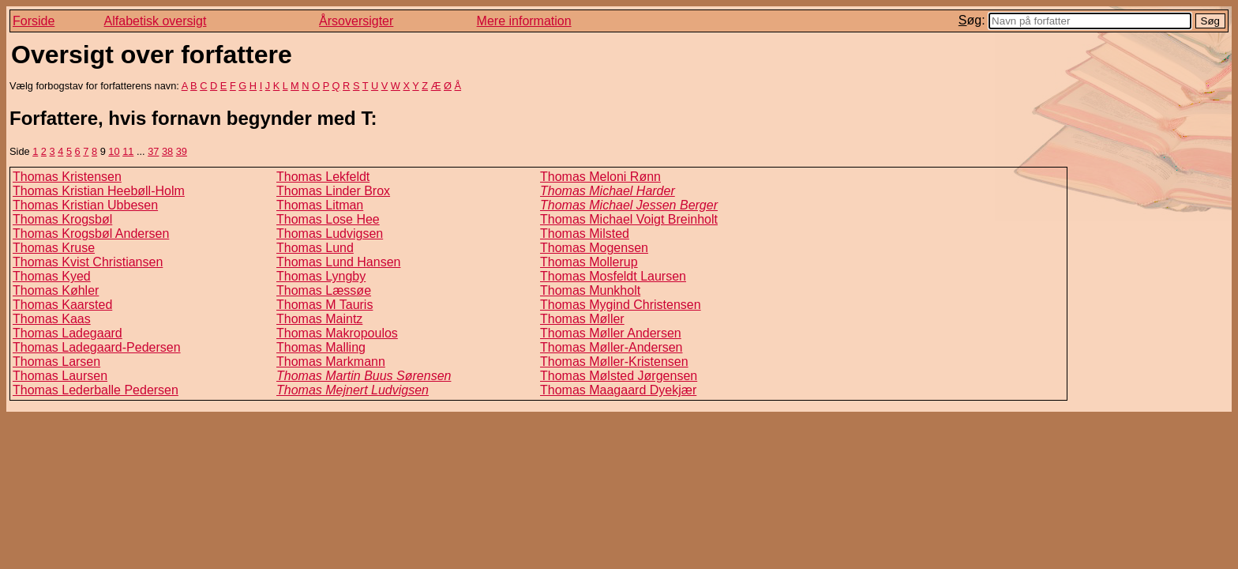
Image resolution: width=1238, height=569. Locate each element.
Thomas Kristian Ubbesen (85, 205)
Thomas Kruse (54, 247)
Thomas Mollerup (589, 262)
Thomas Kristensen (67, 176)
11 (127, 151)
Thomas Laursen (60, 375)
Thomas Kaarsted (62, 304)
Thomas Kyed (52, 276)
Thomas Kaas (52, 319)
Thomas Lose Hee (328, 219)
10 (113, 151)
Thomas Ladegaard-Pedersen (97, 347)
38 (167, 151)
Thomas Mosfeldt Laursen (613, 276)
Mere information (524, 21)
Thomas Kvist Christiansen (88, 262)
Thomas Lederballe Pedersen (95, 390)
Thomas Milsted (584, 233)
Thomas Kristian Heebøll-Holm (99, 191)
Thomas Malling (321, 347)
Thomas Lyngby (321, 276)
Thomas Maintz (319, 319)
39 (181, 151)
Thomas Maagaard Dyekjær (618, 390)
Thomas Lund (315, 247)
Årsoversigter (356, 21)
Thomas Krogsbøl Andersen (91, 233)
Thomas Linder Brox (333, 191)
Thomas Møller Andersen (610, 333)
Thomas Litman (319, 205)
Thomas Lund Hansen (338, 262)
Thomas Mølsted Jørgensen (618, 375)
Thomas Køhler (56, 290)
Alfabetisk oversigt (155, 21)
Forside (33, 21)
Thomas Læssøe (323, 290)
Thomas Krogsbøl (62, 219)
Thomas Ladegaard (67, 333)
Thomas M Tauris (324, 304)
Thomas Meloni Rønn (600, 176)
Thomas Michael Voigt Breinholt (629, 219)
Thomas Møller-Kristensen (614, 361)
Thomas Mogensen (594, 247)
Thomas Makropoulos (337, 333)
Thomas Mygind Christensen (620, 304)
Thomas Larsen (56, 361)
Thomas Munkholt (590, 290)
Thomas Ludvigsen (329, 233)
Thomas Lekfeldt (323, 176)
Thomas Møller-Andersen (611, 347)
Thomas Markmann (330, 361)
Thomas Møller (582, 319)
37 (153, 151)
